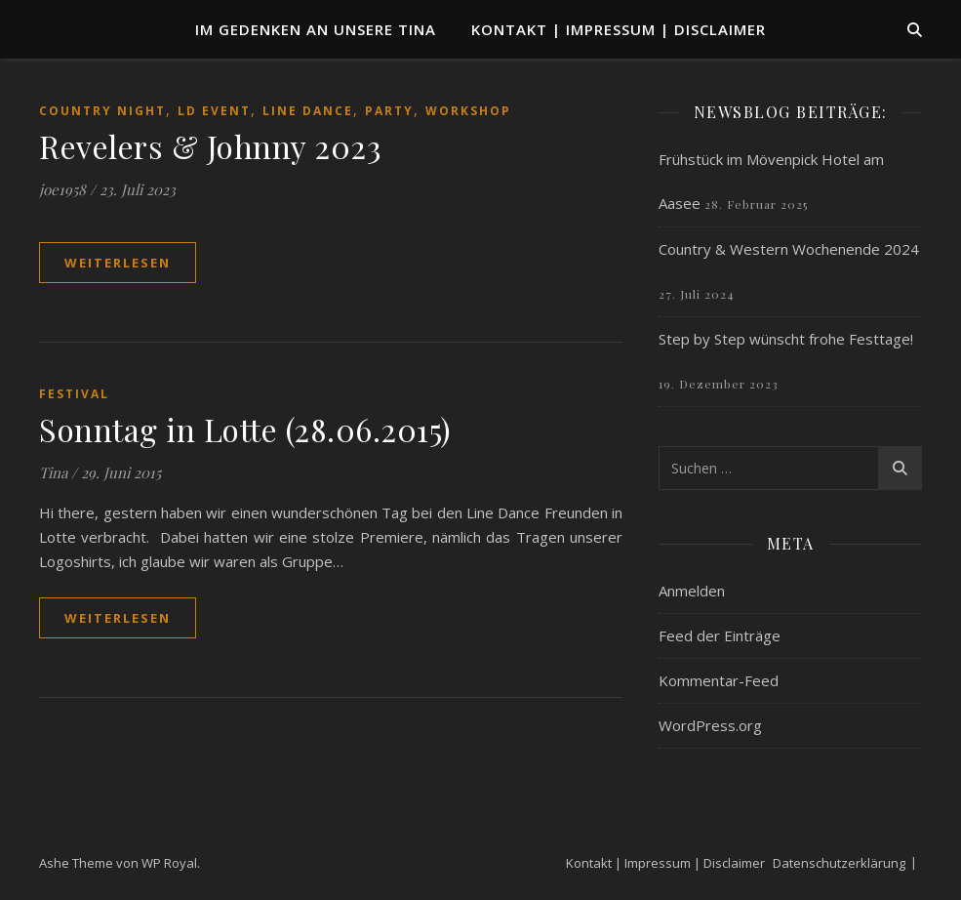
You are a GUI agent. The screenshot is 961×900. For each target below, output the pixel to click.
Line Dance (307, 110)
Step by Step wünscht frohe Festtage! (786, 338)
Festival (74, 394)
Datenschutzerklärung (839, 863)
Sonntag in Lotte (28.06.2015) (245, 429)
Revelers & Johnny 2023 (210, 146)
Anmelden (692, 590)
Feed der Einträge (720, 635)
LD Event (214, 110)
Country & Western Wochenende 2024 (789, 249)
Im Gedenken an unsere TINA (315, 29)
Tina (53, 472)
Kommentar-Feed (719, 680)
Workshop (468, 110)
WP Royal (169, 863)
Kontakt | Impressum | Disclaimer (618, 29)
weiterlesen (117, 262)
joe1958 (62, 189)
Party (389, 110)
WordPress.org (710, 725)
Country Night (102, 110)
